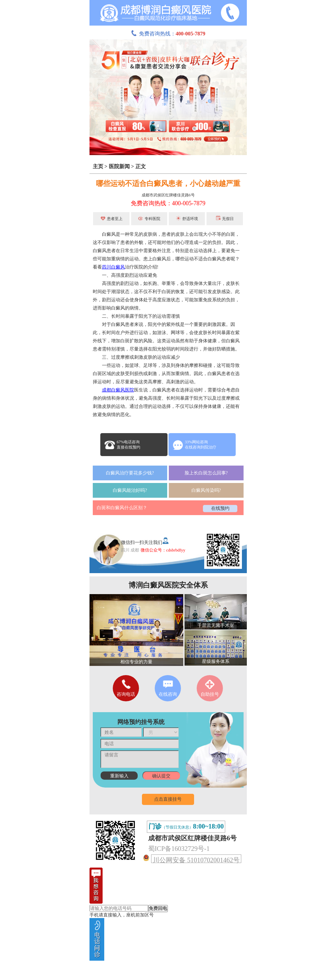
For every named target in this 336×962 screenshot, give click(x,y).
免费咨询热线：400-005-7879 (168, 203)
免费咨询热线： (168, 33)
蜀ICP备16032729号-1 (179, 848)
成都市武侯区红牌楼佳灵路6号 (168, 195)
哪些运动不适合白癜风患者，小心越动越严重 (168, 183)
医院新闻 (119, 166)
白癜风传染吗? (206, 490)
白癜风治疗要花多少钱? (130, 473)
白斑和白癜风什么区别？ (122, 507)
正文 (140, 166)
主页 (98, 166)
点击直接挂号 (168, 799)
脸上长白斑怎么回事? (206, 473)
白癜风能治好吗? (130, 490)
